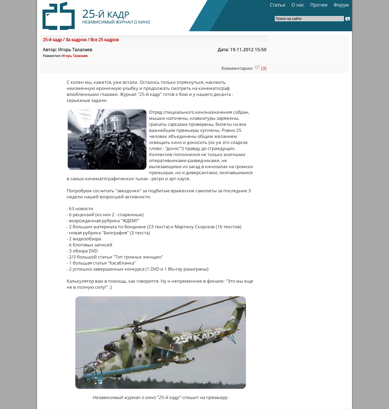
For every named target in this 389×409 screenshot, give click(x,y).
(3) (260, 68)
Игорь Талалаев (74, 55)
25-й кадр (52, 40)
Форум (341, 5)
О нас (297, 5)
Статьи (277, 5)
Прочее (319, 5)
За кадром (76, 40)
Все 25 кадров (104, 40)
